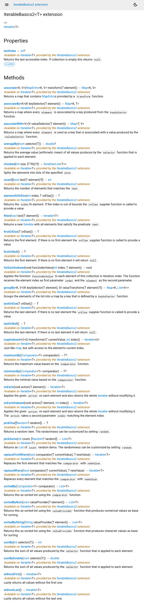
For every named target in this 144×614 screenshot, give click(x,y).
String (29, 522)
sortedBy (10, 486)
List (57, 164)
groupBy (9, 287)
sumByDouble (13, 558)
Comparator (30, 355)
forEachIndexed (14, 267)
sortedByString (14, 522)
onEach (9, 387)
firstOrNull (11, 252)
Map (85, 88)
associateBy (12, 103)
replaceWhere (13, 470)
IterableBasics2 (67, 55)
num (22, 144)
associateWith (13, 124)
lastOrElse (10, 303)
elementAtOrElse (15, 195)
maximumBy (12, 355)
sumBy (8, 542)
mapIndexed (12, 339)
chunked (9, 164)
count (7, 180)
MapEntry (32, 88)
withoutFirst (12, 574)
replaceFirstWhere (16, 454)
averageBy (11, 144)
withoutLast (12, 590)
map (19, 348)
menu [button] (6, 4)
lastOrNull (10, 323)
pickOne (9, 423)
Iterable (9, 27)
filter (7, 216)
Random (22, 423)
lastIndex (10, 51)
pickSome (10, 439)
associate (10, 88)
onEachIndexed (14, 403)
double (50, 144)
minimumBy (12, 371)
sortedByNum (13, 502)
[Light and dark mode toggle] (135, 5)
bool (16, 180)
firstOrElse (11, 231)
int (22, 51)
